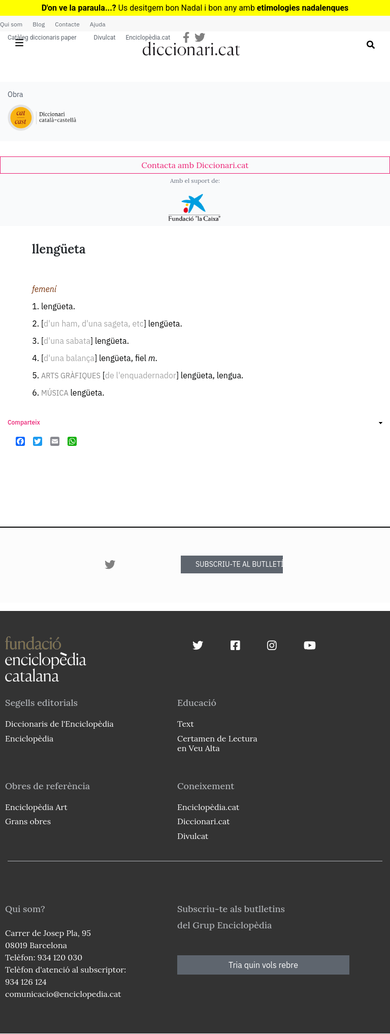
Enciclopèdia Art (36, 807)
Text (185, 724)
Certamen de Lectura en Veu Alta (217, 743)
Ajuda (98, 24)
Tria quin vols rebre (263, 965)
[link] (195, 165)
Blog (38, 24)
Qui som (11, 24)
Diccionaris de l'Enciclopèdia (59, 724)
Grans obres (28, 821)
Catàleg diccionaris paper (42, 37)
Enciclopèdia (29, 738)
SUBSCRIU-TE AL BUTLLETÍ (239, 564)
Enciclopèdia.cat (147, 37)
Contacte (67, 24)
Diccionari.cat (203, 821)
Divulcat (105, 37)
